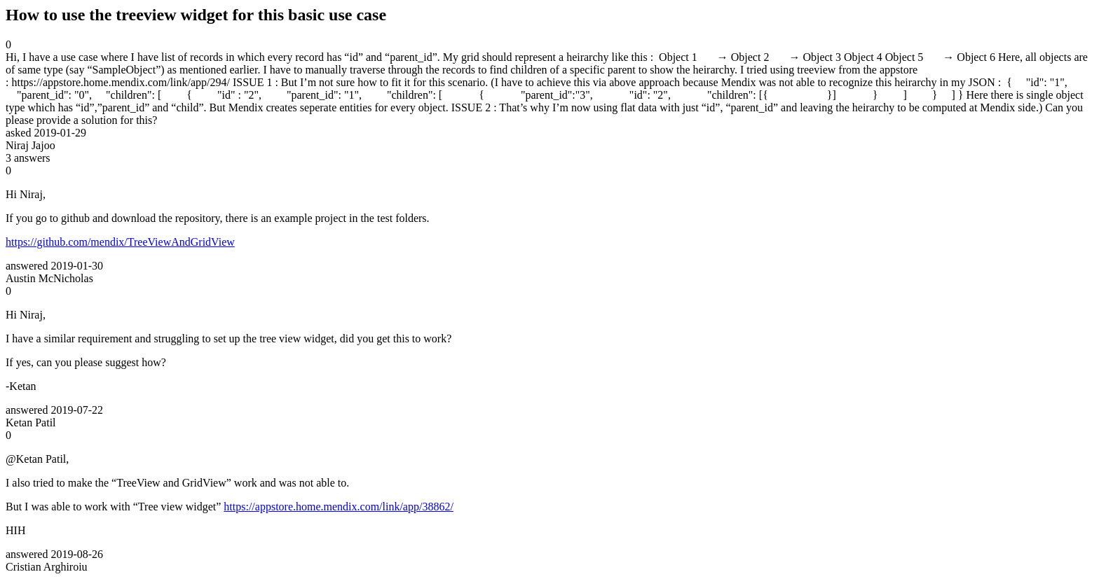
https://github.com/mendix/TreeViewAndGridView (120, 242)
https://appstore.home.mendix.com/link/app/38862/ (338, 506)
